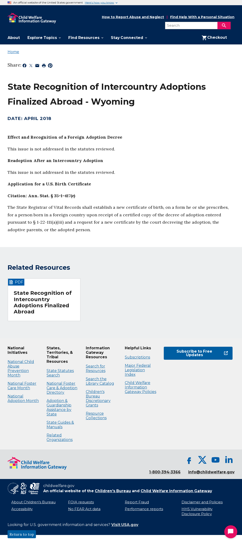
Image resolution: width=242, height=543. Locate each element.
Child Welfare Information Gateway (176, 491)
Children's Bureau (113, 491)
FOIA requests (81, 502)
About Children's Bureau (33, 502)
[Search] (224, 25)
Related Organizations (60, 437)
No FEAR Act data (84, 509)
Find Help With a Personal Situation (202, 17)
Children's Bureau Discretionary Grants (98, 398)
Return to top (21, 534)
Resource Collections (96, 415)
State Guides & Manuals (60, 424)
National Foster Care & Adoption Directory (62, 388)
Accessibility (22, 509)
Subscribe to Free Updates (202, 353)
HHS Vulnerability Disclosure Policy (197, 511)
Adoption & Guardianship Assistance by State (59, 407)
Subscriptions (137, 357)
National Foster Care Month (22, 385)
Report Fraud (137, 502)
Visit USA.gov (124, 524)
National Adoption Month (23, 398)
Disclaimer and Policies (202, 502)
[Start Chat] (230, 531)
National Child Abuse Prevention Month (21, 368)
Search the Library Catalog (100, 381)
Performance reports (144, 509)
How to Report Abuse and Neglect (133, 17)
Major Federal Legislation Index (138, 370)
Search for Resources (95, 368)
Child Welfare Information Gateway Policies (140, 387)
